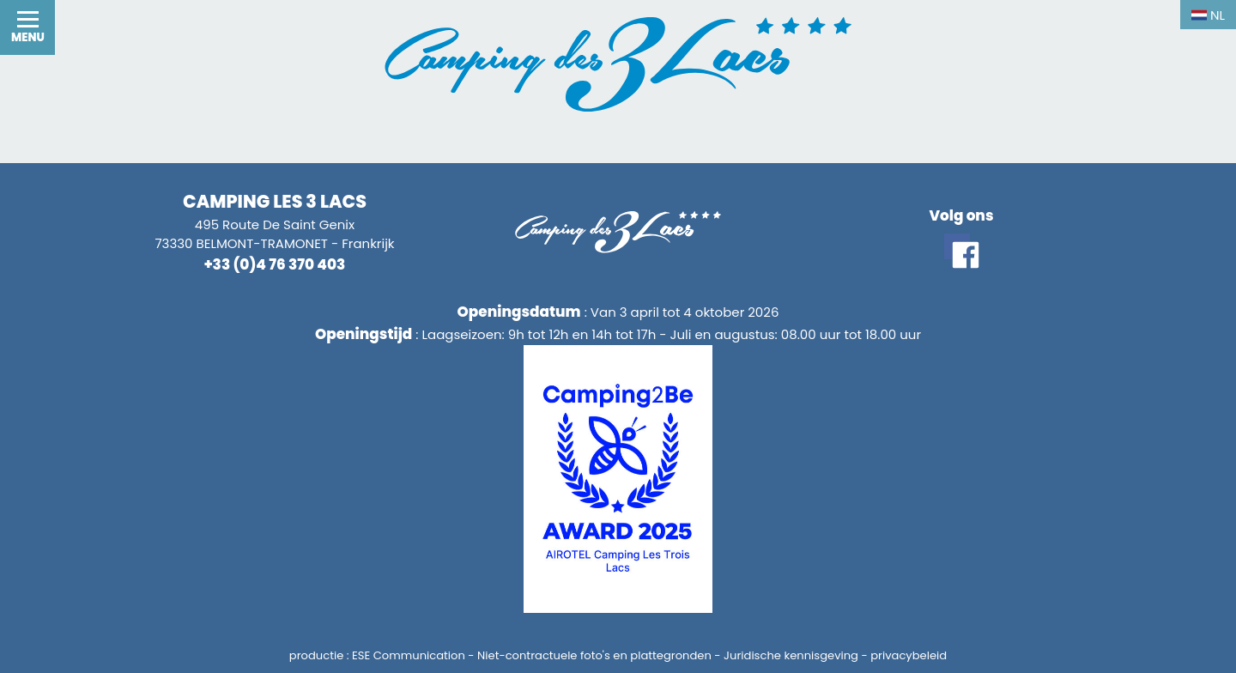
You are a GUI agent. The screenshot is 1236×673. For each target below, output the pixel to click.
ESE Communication (408, 655)
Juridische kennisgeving (791, 655)
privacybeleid (908, 655)
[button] (27, 27)
